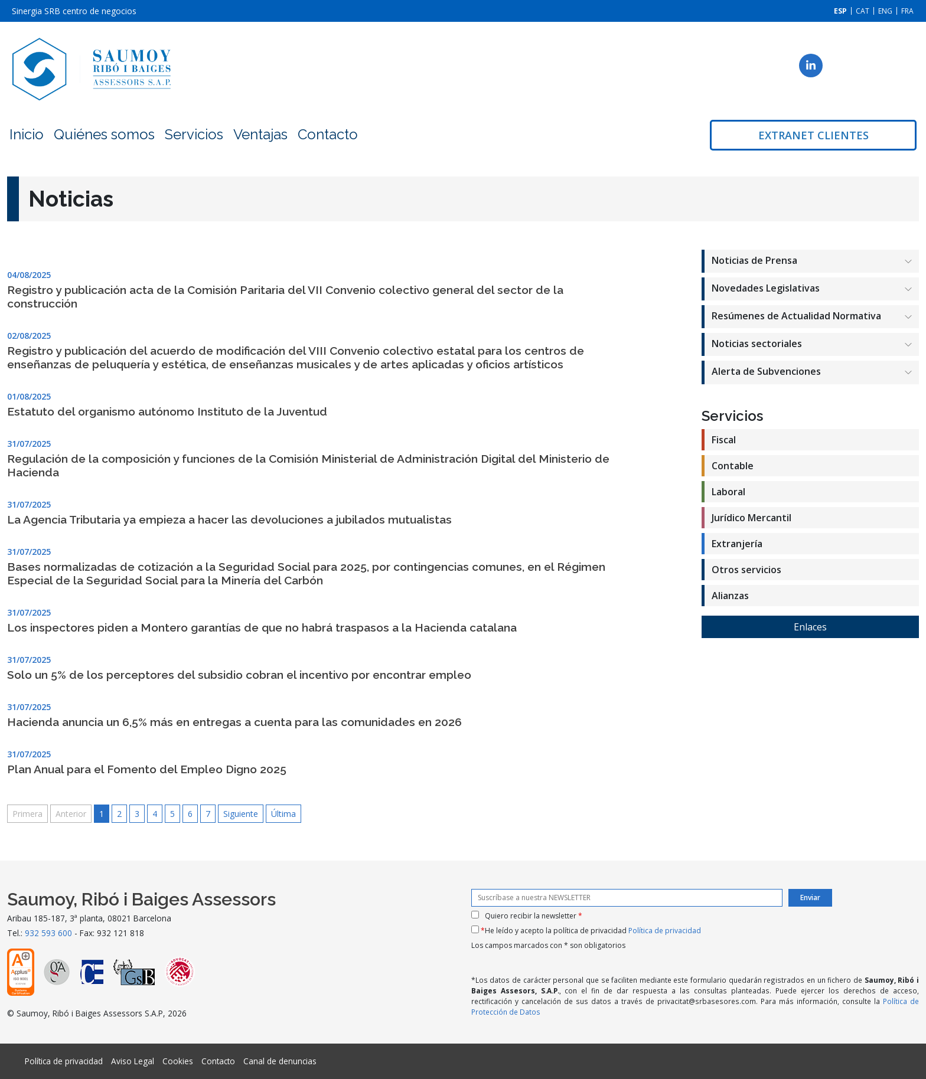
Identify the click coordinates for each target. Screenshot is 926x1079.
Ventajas (260, 134)
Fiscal (724, 439)
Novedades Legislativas (766, 288)
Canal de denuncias (280, 1061)
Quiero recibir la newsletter (533, 916)
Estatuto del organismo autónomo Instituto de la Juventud (167, 411)
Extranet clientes (813, 135)
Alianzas (730, 595)
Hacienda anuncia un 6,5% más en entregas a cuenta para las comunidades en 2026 (234, 721)
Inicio (26, 134)
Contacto (328, 134)
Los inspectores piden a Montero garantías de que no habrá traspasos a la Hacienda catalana (262, 627)
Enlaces (810, 626)
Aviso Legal (132, 1061)
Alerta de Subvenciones (766, 371)
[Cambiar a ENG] (885, 11)
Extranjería (737, 543)
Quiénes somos (104, 134)
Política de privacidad (664, 931)
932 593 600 (48, 933)
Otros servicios (746, 569)
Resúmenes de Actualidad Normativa (796, 315)
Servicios (194, 134)
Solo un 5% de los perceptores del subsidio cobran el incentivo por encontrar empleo (239, 674)
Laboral (728, 491)
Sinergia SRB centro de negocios (74, 11)
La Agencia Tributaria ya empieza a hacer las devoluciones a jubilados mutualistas (229, 519)
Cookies (177, 1061)
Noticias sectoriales (757, 343)
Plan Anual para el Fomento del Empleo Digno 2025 (146, 769)
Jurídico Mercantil (751, 517)
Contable (733, 465)
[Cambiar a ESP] (840, 11)
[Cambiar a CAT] (862, 11)
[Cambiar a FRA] (907, 11)
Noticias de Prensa (754, 260)
